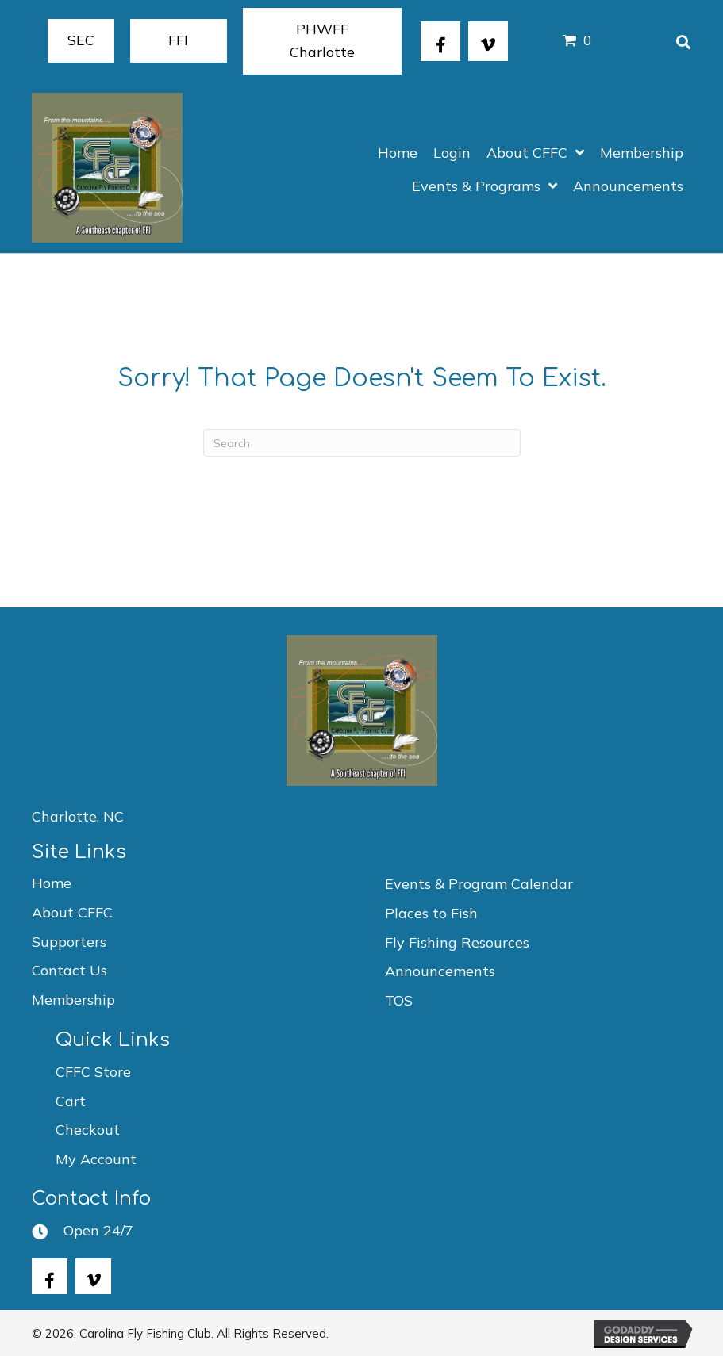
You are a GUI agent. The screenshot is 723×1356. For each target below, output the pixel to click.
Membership (73, 999)
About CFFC (72, 912)
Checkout (88, 1129)
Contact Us (69, 970)
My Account (96, 1159)
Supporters (69, 942)
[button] (440, 41)
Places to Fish (431, 913)
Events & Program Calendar (479, 884)
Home (51, 883)
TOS (399, 1000)
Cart (71, 1101)
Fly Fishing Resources (457, 942)
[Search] (362, 443)
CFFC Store (93, 1072)
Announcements (440, 971)
